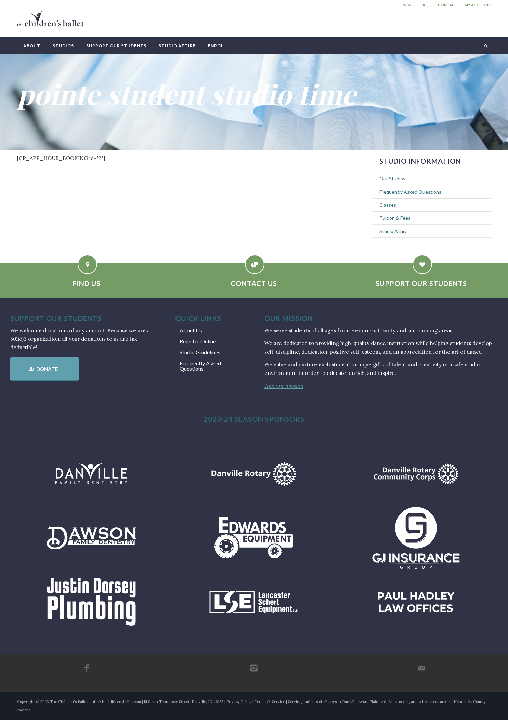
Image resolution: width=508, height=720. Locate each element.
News (408, 5)
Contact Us (254, 283)
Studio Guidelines (200, 352)
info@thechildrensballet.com (116, 701)
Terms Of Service (270, 701)
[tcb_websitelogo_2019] (50, 21)
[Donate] (44, 369)
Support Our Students (421, 283)
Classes (387, 205)
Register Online (198, 341)
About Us (191, 330)
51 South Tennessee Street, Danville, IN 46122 (183, 701)
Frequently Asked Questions (410, 192)
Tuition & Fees (395, 218)
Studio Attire (393, 231)
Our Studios (392, 178)
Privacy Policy (238, 701)
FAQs (426, 5)
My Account (478, 5)
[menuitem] (408, 5)
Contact (447, 5)
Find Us (87, 283)
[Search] (485, 45)
